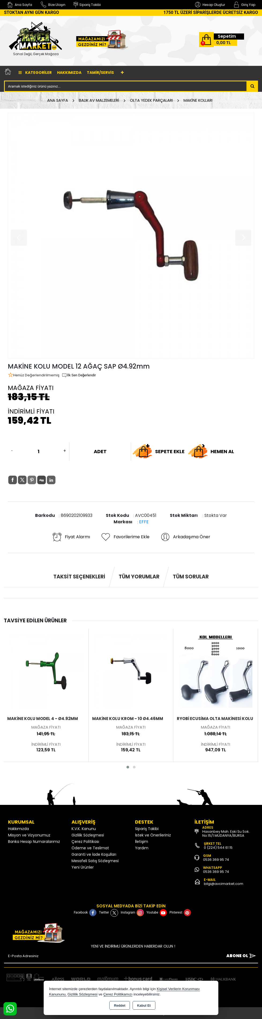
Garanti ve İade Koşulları (94, 854)
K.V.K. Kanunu (84, 828)
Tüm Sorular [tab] (191, 576)
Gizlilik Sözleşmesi (88, 835)
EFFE (144, 522)
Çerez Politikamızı (118, 994)
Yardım (141, 848)
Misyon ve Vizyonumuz (29, 835)
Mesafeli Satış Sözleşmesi (95, 860)
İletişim (141, 841)
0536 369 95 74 (216, 859)
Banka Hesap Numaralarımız (34, 841)
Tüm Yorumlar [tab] (139, 576)
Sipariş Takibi (147, 828)
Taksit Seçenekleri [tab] (79, 576)
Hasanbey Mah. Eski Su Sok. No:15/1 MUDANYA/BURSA (226, 833)
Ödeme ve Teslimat (90, 848)
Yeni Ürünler (83, 867)
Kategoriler (35, 72)
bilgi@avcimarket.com (223, 883)
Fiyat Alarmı (71, 537)
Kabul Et (144, 1005)
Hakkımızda (69, 72)
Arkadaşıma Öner (185, 537)
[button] (128, 767)
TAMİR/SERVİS (100, 72)
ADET (100, 451)
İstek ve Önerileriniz (153, 835)
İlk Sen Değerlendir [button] (79, 375)
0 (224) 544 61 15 (218, 847)
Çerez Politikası (85, 841)
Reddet (119, 1005)
